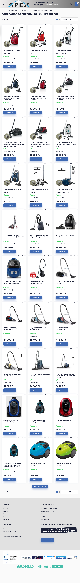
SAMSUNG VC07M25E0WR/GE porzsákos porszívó (65, 421)
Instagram (7, 542)
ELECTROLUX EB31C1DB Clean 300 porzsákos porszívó (39, 236)
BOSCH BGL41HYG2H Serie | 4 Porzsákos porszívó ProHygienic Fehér (66, 144)
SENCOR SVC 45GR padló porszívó (63, 464)
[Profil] (71, 4)
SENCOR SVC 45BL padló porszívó (37, 464)
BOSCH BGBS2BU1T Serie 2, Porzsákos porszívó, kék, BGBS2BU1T (12, 98)
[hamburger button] (3, 4)
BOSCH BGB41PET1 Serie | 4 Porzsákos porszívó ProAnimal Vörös (39, 52)
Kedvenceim (6, 519)
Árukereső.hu (49, 558)
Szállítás (43, 516)
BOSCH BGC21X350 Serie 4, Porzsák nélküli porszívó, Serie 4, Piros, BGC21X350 (40, 144)
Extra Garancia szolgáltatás (11, 528)
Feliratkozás (46, 540)
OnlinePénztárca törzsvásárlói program (14, 534)
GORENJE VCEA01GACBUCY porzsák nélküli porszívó (12, 282)
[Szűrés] (1, 31)
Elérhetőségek (45, 519)
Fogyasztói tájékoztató (9, 531)
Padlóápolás (24, 10)
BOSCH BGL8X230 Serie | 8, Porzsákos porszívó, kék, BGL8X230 (12, 190)
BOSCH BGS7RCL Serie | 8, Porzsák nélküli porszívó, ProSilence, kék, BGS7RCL (64, 190)
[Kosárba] (9, 66)
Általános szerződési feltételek (49, 508)
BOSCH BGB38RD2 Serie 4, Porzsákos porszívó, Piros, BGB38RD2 (12, 52)
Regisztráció (6, 511)
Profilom (5, 513)
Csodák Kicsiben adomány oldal (12, 536)
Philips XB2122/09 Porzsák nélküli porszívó (38, 328)
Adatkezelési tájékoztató (47, 511)
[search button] (66, 4)
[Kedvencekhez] (19, 25)
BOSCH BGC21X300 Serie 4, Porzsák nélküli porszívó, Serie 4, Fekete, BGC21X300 (13, 144)
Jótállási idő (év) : (8, 58)
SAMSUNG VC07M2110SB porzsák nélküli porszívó (11, 421)
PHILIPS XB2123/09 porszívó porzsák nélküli (64, 328)
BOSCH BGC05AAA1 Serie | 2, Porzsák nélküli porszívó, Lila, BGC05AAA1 (65, 98)
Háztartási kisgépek (12, 10)
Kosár (5, 516)
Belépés (5, 508)
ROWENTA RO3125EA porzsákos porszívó (40, 374)
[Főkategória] (2, 10)
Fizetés (43, 513)
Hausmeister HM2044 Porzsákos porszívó (37, 282)
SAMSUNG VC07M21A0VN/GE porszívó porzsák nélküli (39, 421)
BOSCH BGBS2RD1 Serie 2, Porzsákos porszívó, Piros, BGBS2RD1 (38, 98)
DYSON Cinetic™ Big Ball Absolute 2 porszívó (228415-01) (13, 236)
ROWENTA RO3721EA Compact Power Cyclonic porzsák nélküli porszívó (65, 375)
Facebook (4, 542)
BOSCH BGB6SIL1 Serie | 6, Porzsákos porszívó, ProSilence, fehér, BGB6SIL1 (66, 52)
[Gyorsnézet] (22, 25)
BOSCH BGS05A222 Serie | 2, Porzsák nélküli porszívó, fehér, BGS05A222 (39, 190)
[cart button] (76, 4)
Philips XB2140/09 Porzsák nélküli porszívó (12, 374)
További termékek (39, 486)
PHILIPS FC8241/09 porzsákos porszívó (65, 282)
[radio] (59, 19)
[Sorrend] (69, 19)
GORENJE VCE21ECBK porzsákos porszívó (66, 236)
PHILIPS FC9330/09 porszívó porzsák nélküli (12, 328)
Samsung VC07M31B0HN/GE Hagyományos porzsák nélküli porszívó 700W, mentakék (12, 465)
